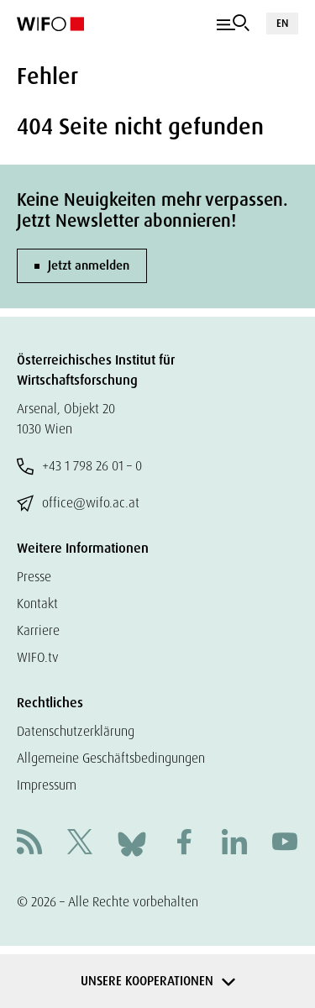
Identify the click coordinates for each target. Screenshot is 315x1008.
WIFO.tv (38, 657)
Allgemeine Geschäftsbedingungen (111, 758)
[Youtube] (284, 843)
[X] (79, 843)
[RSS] (29, 843)
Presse (34, 576)
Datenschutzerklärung (75, 731)
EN (282, 23)
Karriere (38, 630)
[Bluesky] (132, 843)
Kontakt (37, 603)
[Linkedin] (234, 843)
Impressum (46, 785)
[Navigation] (233, 23)
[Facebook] (184, 843)
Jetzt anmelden (88, 265)
